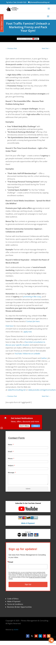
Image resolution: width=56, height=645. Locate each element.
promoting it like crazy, (32, 296)
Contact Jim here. (33, 321)
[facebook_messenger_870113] (51, 640)
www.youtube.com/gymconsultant (42, 390)
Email (11, 562)
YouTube (18, 353)
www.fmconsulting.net (17, 390)
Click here (9, 326)
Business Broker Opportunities (19, 607)
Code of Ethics (13, 599)
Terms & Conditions (15, 604)
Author (44, 358)
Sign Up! (28, 584)
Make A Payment (13, 601)
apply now (27, 332)
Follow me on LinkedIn (31, 353)
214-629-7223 (21, 2)
